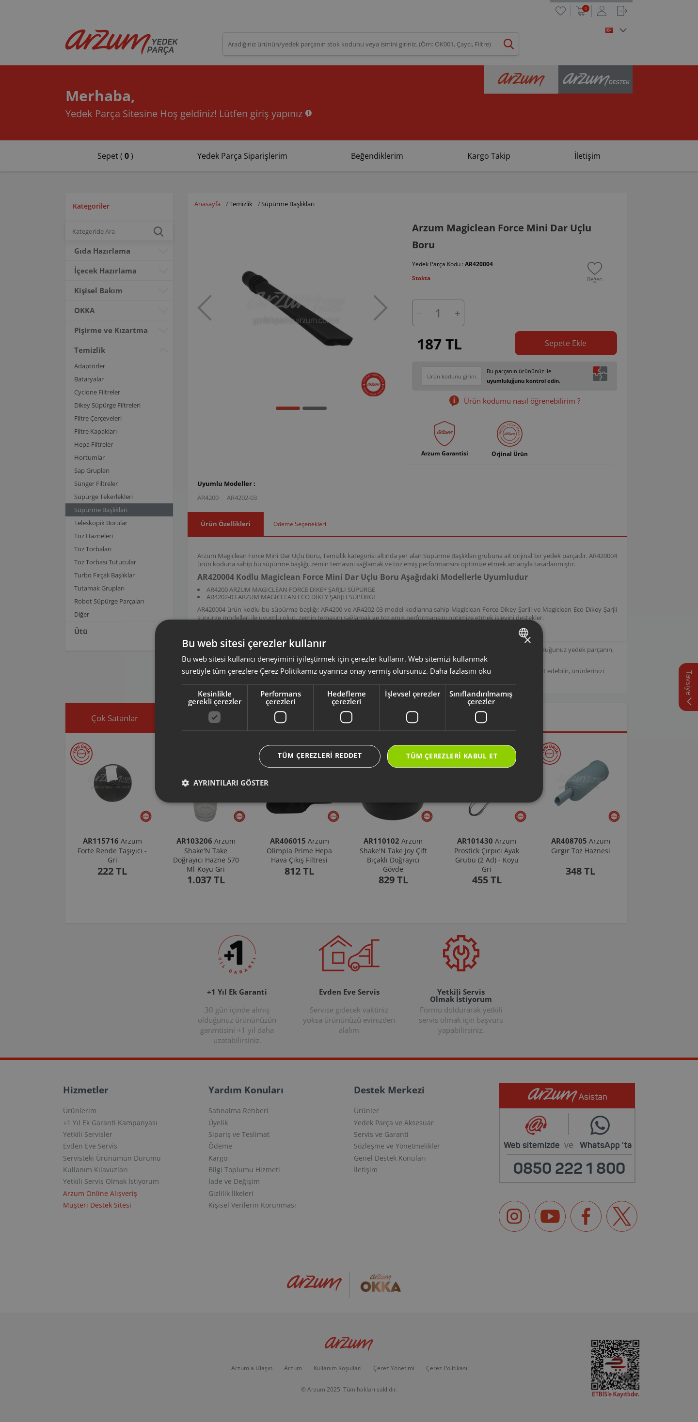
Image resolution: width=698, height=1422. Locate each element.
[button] (225, 782)
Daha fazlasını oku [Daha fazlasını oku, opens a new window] (460, 671)
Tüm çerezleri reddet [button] (320, 755)
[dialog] (349, 711)
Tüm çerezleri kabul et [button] (451, 755)
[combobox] (525, 632)
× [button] (527, 640)
